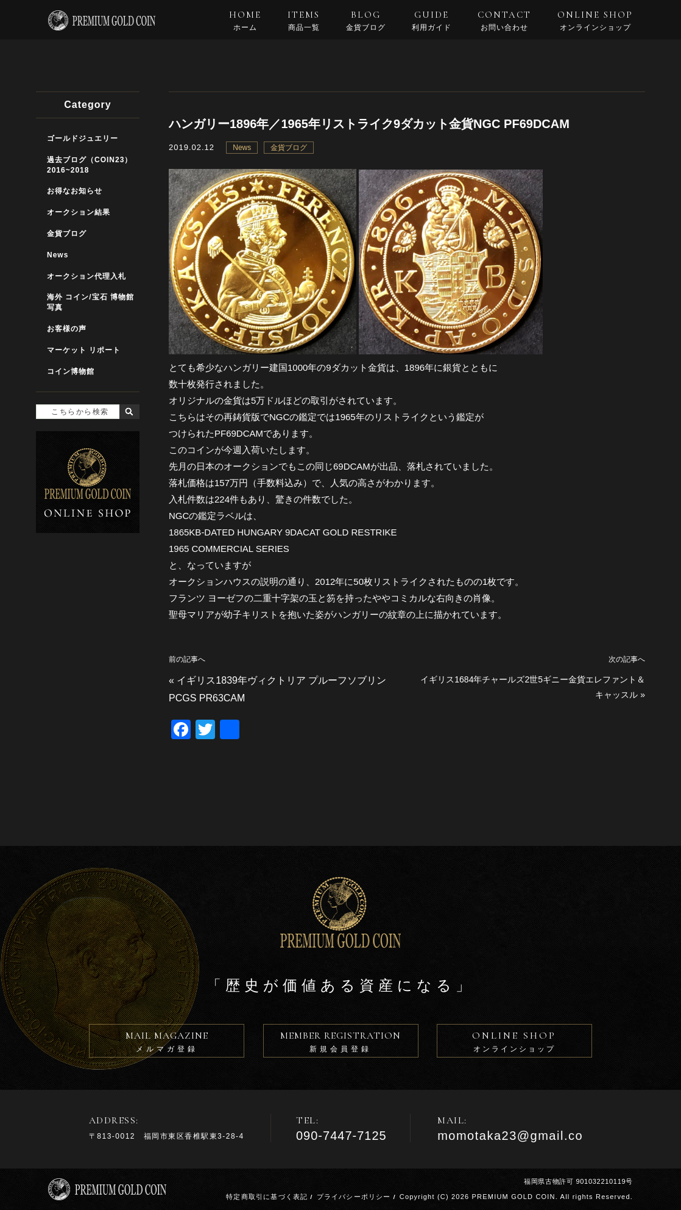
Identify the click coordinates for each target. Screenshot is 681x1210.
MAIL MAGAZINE (167, 1043)
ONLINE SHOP (595, 20)
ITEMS (304, 20)
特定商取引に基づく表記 (267, 1196)
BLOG (366, 20)
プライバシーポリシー (354, 1196)
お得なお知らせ (74, 191)
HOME (245, 20)
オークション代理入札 (86, 276)
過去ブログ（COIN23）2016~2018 (89, 165)
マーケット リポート (84, 350)
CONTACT (504, 20)
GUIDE (431, 20)
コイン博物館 (70, 371)
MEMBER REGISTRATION (341, 1043)
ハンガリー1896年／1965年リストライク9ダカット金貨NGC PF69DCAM (369, 124)
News (242, 147)
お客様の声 (66, 328)
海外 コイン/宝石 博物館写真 (90, 302)
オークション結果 (78, 212)
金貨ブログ (288, 147)
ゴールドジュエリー (82, 138)
